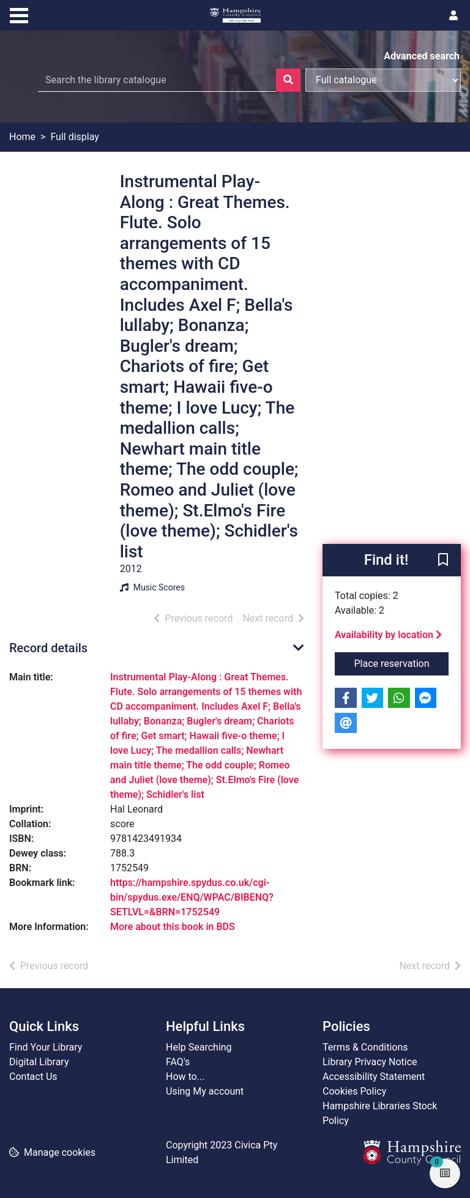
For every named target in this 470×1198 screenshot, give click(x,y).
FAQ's (178, 1062)
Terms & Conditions (365, 1047)
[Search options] (383, 80)
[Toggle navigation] (19, 14)
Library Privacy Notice (370, 1062)
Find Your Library (45, 1047)
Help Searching (199, 1047)
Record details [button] (48, 648)
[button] (443, 561)
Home (22, 137)
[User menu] (453, 16)
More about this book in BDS (172, 926)
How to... (185, 1076)
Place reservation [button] (401, 662)
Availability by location (388, 635)
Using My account (205, 1091)
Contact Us (33, 1076)
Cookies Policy (354, 1091)
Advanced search (422, 56)
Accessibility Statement (374, 1076)
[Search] (288, 80)
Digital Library (39, 1062)
